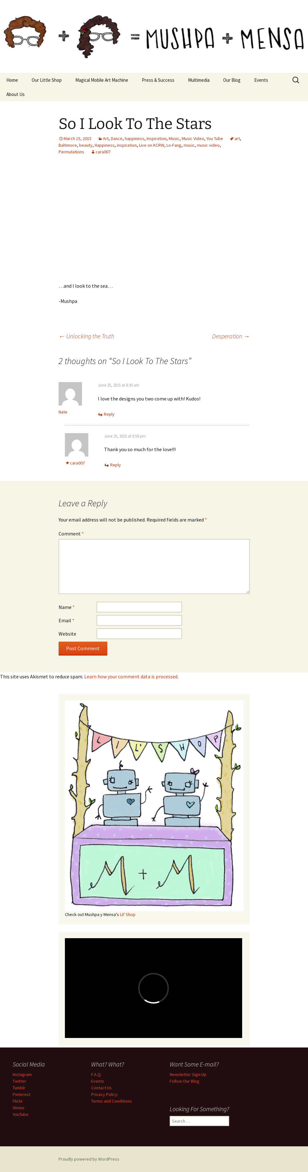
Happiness (105, 145)
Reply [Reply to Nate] (109, 414)
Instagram (22, 1074)
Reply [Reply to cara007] (115, 465)
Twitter (19, 1081)
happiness (134, 138)
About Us (15, 94)
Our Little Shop (47, 80)
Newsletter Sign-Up (188, 1074)
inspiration (127, 145)
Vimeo (18, 1108)
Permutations (71, 152)
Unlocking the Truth (86, 336)
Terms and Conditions (111, 1101)
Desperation (231, 336)
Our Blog (232, 80)
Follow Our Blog (184, 1081)
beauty (85, 145)
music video (208, 145)
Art (106, 138)
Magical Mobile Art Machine (101, 80)
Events (261, 80)
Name (67, 607)
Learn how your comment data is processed (131, 676)
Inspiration (157, 138)
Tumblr (19, 1088)
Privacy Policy (104, 1094)
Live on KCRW (151, 145)
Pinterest (21, 1094)
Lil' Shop (127, 914)
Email (66, 620)
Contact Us (101, 1088)
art (237, 138)
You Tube (214, 138)
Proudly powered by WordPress (89, 1159)
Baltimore (68, 145)
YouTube (20, 1114)
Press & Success (158, 80)
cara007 (103, 152)
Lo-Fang (174, 145)
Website (67, 634)
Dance (117, 138)
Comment (71, 533)
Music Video (193, 138)
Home (12, 80)
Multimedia (199, 80)
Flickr (18, 1101)
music (189, 145)
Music (174, 138)
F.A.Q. (96, 1074)
